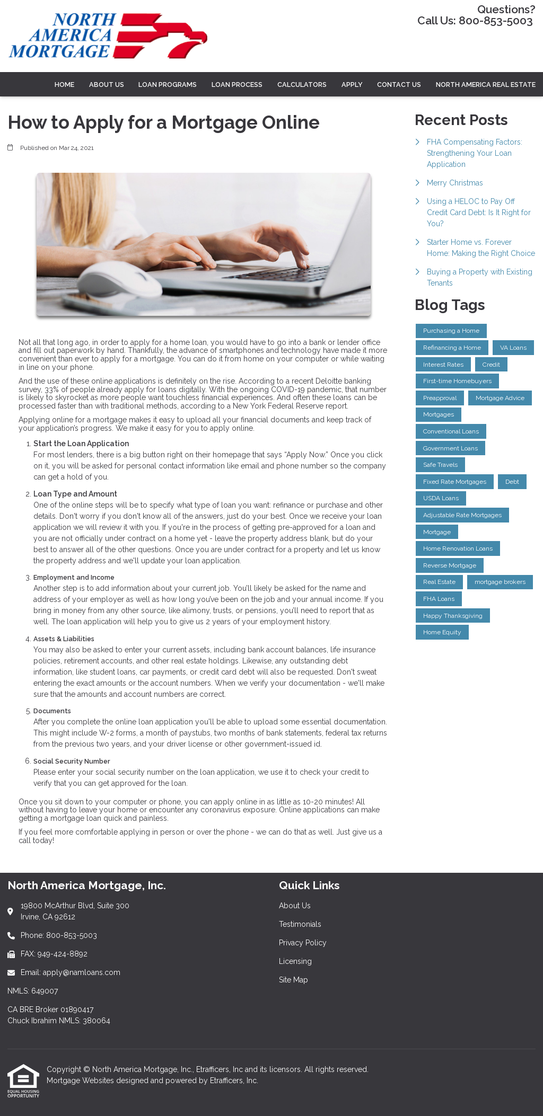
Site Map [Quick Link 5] (293, 980)
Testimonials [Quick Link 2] (300, 924)
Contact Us (399, 84)
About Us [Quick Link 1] (295, 905)
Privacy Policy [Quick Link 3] (303, 942)
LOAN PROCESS (237, 84)
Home (64, 84)
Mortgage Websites (81, 1080)
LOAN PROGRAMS (167, 84)
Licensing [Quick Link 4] (295, 961)
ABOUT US (106, 84)
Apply (352, 84)
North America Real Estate (486, 84)
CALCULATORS (302, 84)
